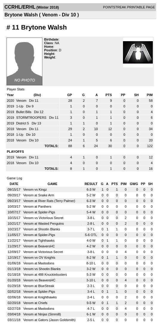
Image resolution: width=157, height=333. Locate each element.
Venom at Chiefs (35, 303)
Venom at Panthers (37, 206)
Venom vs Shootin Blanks (42, 269)
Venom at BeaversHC (39, 246)
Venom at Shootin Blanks (41, 229)
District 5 (23, 123)
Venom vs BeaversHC (39, 280)
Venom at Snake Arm (38, 195)
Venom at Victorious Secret (43, 252)
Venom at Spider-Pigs (39, 212)
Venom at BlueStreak (38, 286)
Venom (21, 100)
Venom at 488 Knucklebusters (45, 274)
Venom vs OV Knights (39, 257)
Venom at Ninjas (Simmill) (42, 314)
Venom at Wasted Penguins (43, 223)
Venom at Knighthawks (40, 297)
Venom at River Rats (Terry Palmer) (49, 201)
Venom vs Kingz (35, 189)
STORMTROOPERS (31, 117)
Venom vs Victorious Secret (43, 218)
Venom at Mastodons (38, 263)
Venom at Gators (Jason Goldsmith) (49, 320)
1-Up (20, 106)
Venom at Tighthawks (39, 240)
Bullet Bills (24, 112)
